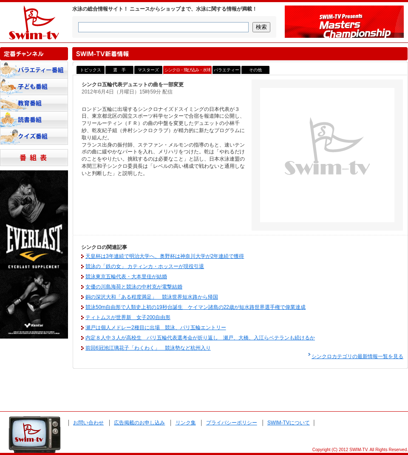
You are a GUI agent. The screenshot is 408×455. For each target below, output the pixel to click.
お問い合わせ (88, 423)
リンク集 (186, 423)
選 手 (119, 70)
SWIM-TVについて (288, 423)
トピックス (90, 70)
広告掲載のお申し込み (139, 423)
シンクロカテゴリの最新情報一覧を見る (357, 356)
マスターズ (148, 70)
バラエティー (226, 70)
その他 (255, 70)
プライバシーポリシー (231, 423)
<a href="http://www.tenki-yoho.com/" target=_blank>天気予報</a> (34, 391)
